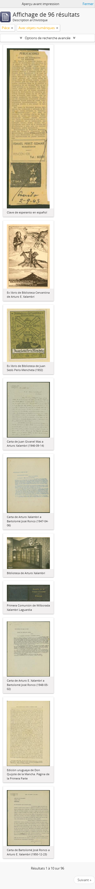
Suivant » (84, 880)
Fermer (88, 4)
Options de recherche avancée (47, 38)
